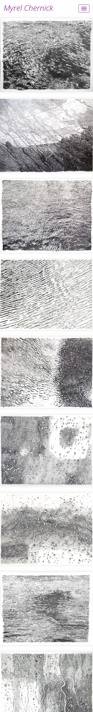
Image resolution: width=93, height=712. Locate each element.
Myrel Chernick (28, 7)
